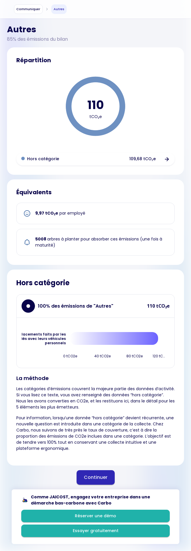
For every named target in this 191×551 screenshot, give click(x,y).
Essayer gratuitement (96, 531)
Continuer (95, 477)
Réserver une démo (95, 516)
